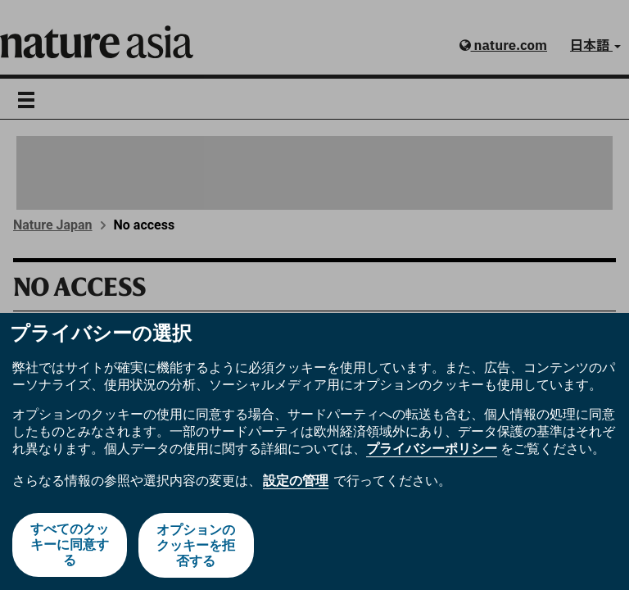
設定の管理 (295, 481)
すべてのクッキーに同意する (69, 545)
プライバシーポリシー (431, 449)
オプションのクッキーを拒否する (196, 545)
